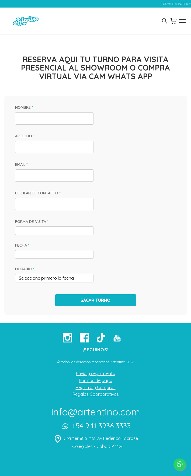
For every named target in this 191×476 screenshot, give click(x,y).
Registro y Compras (96, 387)
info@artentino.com (95, 412)
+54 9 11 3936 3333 (95, 426)
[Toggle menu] (182, 21)
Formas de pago (95, 380)
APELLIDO (24, 136)
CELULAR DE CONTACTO (38, 193)
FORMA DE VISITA (31, 221)
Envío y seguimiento (95, 373)
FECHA (22, 245)
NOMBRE (24, 107)
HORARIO (24, 269)
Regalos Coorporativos (95, 394)
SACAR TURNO (95, 300)
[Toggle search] (164, 21)
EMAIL (21, 164)
